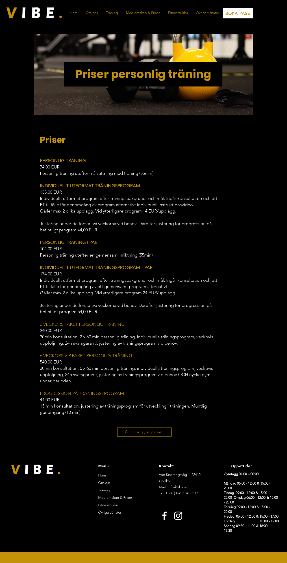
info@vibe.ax (177, 487)
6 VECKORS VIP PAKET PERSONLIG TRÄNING (86, 355)
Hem (102, 475)
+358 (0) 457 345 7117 (181, 493)
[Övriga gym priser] (144, 432)
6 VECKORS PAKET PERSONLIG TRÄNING (82, 324)
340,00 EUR (51, 330)
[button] (112, 12)
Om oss (104, 483)
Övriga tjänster (109, 512)
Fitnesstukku (108, 505)
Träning (104, 490)
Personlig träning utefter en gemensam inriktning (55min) (96, 255)
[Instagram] (178, 515)
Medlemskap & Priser (111, 497)
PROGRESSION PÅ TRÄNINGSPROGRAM (82, 393)
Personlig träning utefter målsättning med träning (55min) (96, 173)
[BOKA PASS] (238, 13)
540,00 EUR (51, 362)
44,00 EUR (50, 399)
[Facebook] (164, 515)
